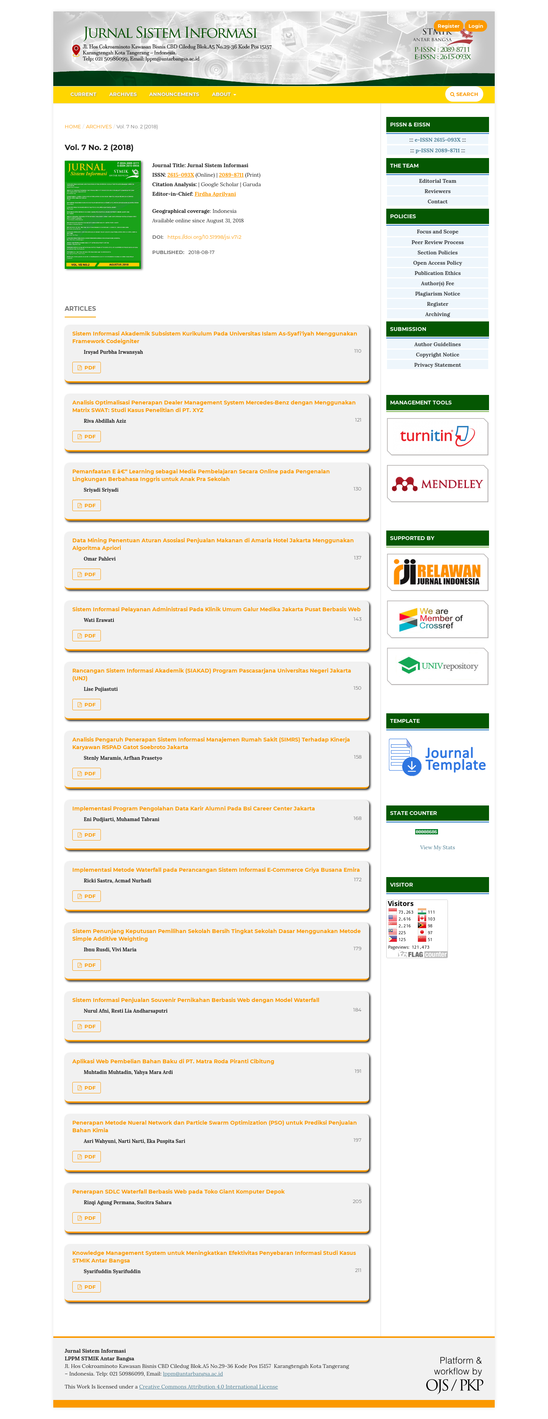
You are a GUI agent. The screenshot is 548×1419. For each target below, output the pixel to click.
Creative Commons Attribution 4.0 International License (208, 1386)
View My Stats (437, 847)
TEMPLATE (405, 720)
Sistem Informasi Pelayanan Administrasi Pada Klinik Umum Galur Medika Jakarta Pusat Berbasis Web (216, 609)
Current (83, 94)
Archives (123, 94)
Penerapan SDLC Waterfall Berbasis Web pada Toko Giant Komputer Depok (178, 1191)
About (222, 94)
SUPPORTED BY (412, 538)
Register (449, 26)
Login (475, 26)
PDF (89, 367)
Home (73, 126)
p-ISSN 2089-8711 (438, 150)
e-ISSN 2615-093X (438, 139)
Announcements (174, 94)
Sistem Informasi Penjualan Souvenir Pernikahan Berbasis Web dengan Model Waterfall (195, 1000)
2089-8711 (231, 174)
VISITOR (401, 884)
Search (464, 94)
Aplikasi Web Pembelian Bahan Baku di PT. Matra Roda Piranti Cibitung (173, 1061)
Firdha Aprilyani (215, 193)
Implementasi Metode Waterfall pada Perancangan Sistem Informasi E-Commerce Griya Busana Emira (216, 869)
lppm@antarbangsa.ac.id (193, 1373)
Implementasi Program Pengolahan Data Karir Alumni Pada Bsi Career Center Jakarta (193, 808)
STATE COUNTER (413, 813)
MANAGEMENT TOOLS (421, 402)
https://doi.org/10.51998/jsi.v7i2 (204, 237)
